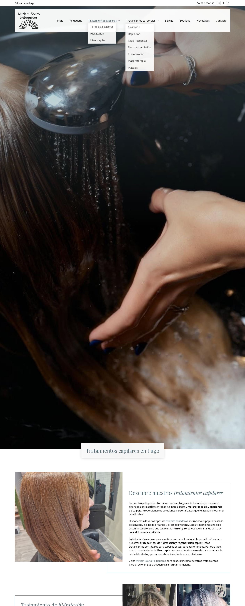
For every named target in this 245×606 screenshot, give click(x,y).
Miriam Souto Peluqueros (151, 561)
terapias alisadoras (177, 521)
